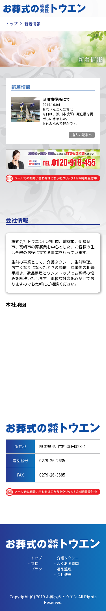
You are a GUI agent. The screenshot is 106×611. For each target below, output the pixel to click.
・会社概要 (62, 574)
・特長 (32, 563)
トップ (12, 24)
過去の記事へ (82, 134)
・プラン (34, 569)
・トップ (34, 558)
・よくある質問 (66, 563)
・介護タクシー (66, 558)
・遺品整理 (62, 569)
